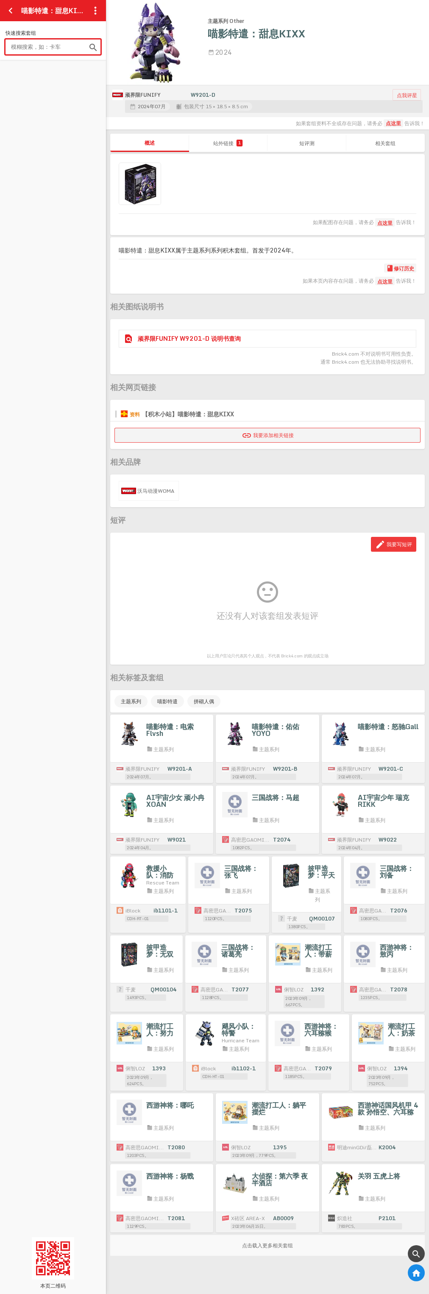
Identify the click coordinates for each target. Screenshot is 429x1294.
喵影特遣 (167, 701)
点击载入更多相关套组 (267, 1245)
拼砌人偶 (204, 701)
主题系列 (131, 701)
